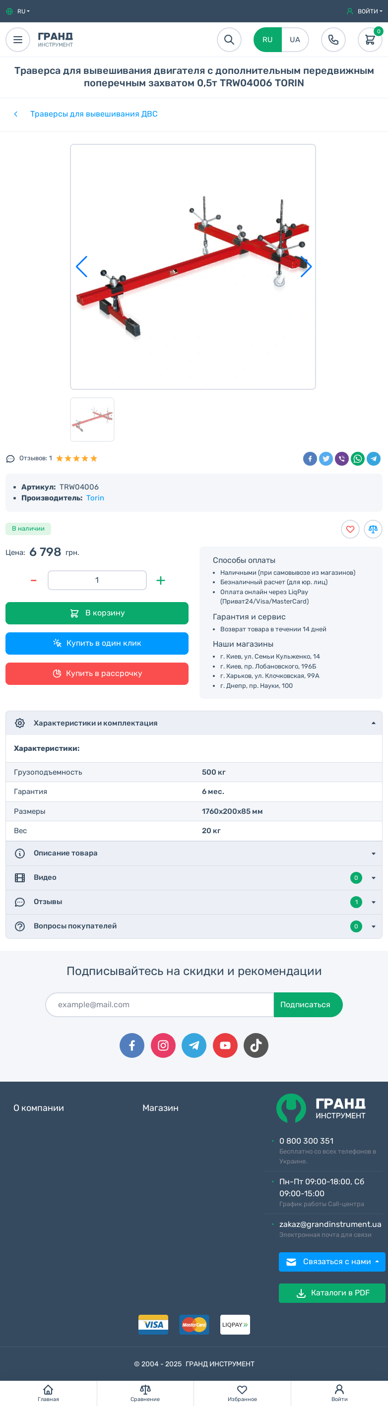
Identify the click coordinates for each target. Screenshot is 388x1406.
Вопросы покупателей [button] (188, 926)
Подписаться (305, 1004)
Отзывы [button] (188, 902)
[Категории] (14, 114)
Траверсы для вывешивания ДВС (94, 114)
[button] (17, 11)
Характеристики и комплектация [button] (86, 723)
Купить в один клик (97, 643)
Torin (95, 497)
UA (295, 39)
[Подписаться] (159, 1004)
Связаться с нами (329, 1262)
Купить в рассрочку (97, 673)
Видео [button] (188, 878)
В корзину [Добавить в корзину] (97, 613)
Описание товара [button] (56, 853)
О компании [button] (38, 1108)
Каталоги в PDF (332, 1293)
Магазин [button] (160, 1108)
